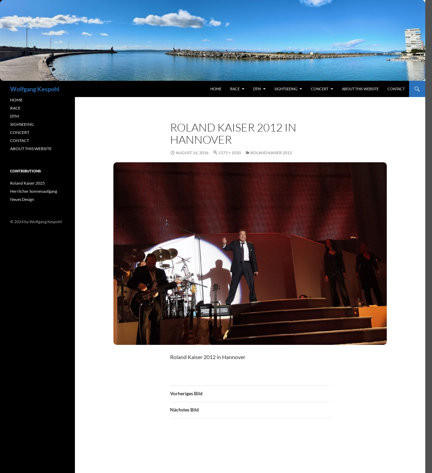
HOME (16, 99)
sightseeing (285, 89)
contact (396, 89)
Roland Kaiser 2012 (271, 152)
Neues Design (22, 199)
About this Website (360, 89)
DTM (257, 89)
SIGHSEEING (22, 124)
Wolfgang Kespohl (34, 89)
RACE (235, 89)
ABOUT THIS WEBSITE (31, 148)
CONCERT (19, 132)
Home (215, 89)
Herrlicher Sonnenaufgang (33, 191)
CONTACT (19, 140)
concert (319, 89)
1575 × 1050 (229, 152)
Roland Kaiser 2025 (27, 183)
